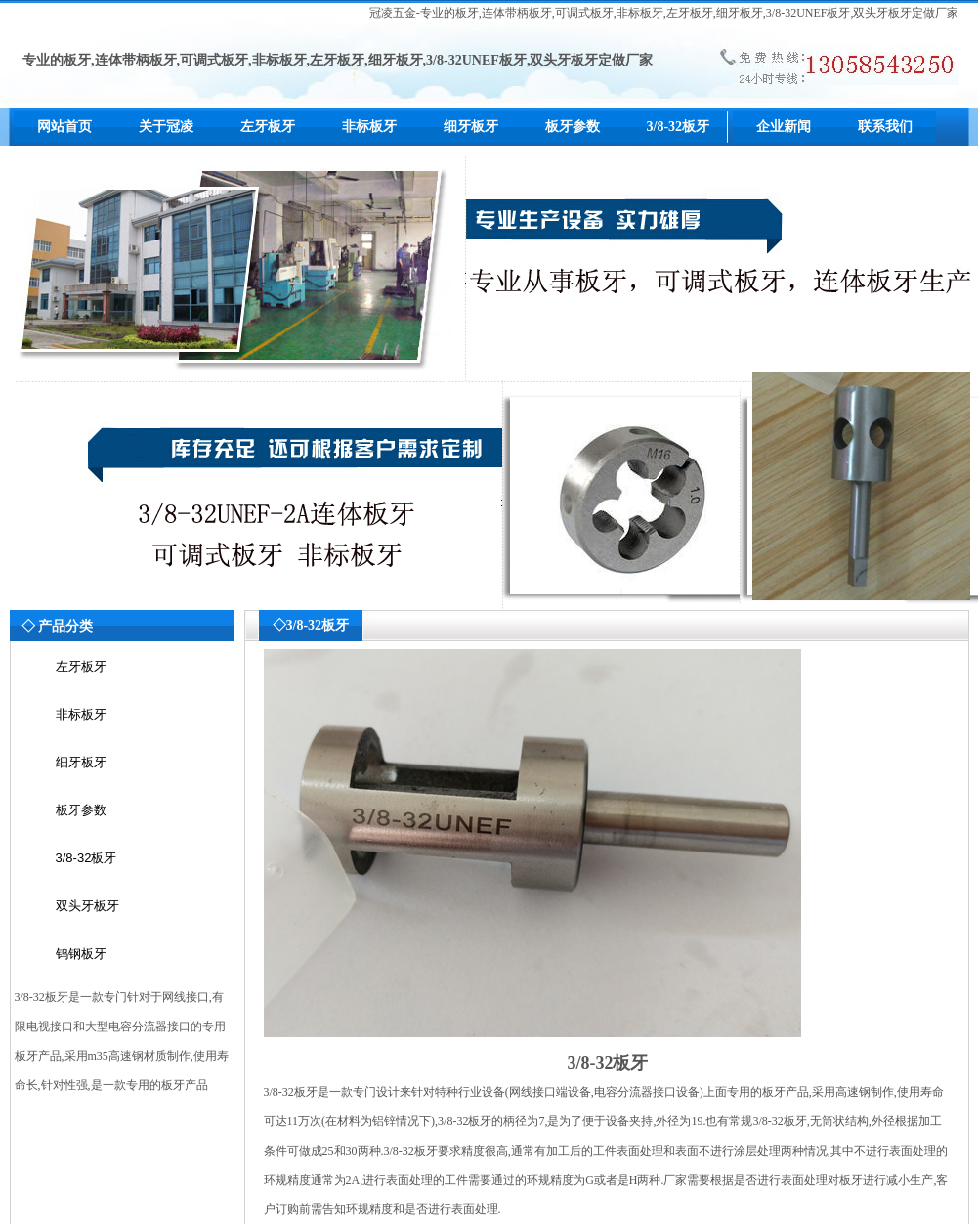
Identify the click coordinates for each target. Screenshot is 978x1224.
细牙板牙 (471, 126)
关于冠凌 (166, 126)
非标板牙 (369, 126)
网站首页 (64, 126)
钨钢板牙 (81, 953)
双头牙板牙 (87, 905)
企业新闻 (783, 126)
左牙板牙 (267, 126)
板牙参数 (572, 126)
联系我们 (885, 126)
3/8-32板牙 (678, 126)
